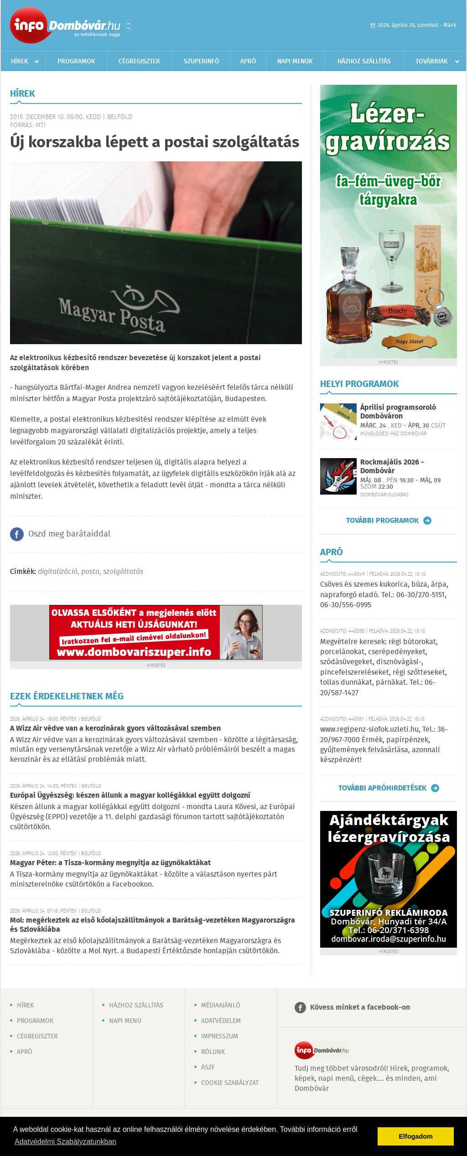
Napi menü (125, 1021)
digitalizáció (58, 572)
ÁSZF (208, 1068)
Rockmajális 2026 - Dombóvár (392, 467)
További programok (382, 520)
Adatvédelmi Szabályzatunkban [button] (65, 1142)
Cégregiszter (139, 62)
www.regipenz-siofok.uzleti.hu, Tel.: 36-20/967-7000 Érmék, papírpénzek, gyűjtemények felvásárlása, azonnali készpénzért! (384, 745)
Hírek (19, 62)
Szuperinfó (201, 62)
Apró (248, 62)
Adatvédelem (221, 1021)
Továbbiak (431, 62)
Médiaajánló (220, 1006)
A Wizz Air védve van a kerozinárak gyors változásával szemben (115, 728)
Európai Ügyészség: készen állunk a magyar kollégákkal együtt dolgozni (130, 795)
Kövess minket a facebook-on (360, 1007)
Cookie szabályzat (230, 1083)
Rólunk (213, 1052)
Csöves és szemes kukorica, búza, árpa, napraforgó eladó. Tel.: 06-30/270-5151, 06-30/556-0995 (384, 595)
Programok (76, 62)
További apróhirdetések (382, 788)
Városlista (128, 26)
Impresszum (219, 1037)
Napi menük (295, 62)
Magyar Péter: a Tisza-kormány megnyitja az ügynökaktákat (110, 863)
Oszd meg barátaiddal (69, 534)
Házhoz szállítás (364, 62)
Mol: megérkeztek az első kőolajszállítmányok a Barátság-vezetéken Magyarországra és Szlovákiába (152, 925)
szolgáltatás (123, 572)
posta (90, 572)
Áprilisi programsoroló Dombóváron (398, 412)
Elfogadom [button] (416, 1136)
